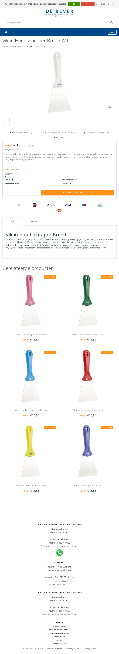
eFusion (93, 649)
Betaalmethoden (59, 626)
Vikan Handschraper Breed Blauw (31, 410)
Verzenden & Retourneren (59, 630)
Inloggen (59, 623)
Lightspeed (77, 649)
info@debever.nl (61, 581)
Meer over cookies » (105, 4)
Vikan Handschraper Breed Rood (88, 410)
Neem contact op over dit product (60, 133)
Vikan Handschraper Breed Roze (30, 334)
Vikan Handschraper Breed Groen (88, 334)
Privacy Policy (59, 637)
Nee (88, 4)
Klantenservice (59, 644)
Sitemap (59, 640)
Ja (74, 4)
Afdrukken (60, 137)
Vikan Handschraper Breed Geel (31, 485)
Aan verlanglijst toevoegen (23, 133)
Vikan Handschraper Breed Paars (88, 485)
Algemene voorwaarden (59, 633)
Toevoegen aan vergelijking (97, 133)
